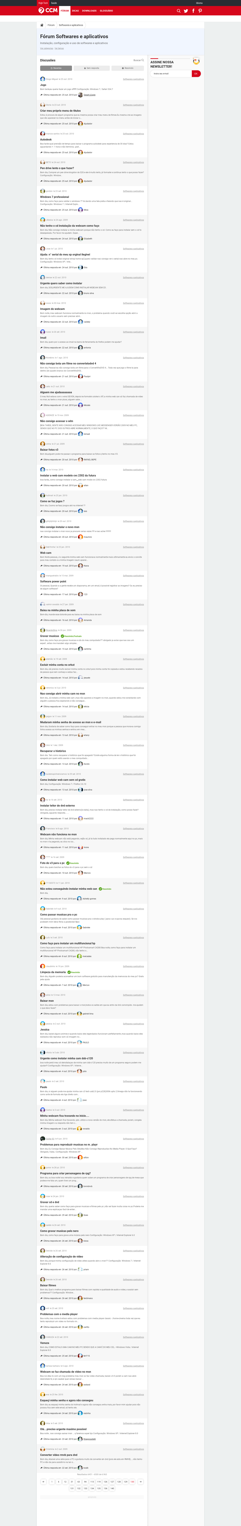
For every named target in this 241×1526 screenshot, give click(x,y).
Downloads (89, 10)
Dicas (75, 10)
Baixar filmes (48, 1285)
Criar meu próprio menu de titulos (60, 110)
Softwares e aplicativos (71, 25)
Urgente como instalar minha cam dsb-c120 (66, 1058)
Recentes (56, 68)
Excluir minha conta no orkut (57, 664)
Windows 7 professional (54, 197)
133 (85, 1488)
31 (72, 1482)
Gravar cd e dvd (49, 1202)
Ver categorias (46, 48)
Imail (43, 337)
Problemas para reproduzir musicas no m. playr (69, 1144)
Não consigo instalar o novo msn (59, 527)
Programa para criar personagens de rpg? (65, 1173)
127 (112, 1482)
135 (99, 1488)
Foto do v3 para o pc (52, 863)
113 (92, 1482)
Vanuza (44, 1343)
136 (105, 1488)
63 (78, 1482)
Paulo (43, 1087)
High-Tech (43, 3)
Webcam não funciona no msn (58, 834)
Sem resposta (91, 68)
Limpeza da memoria (53, 972)
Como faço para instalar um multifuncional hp (67, 943)
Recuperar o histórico (53, 751)
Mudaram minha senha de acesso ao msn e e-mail (70, 722)
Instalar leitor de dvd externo (57, 805)
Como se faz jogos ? (52, 501)
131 (72, 1488)
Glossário (106, 10)
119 (99, 1482)
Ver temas (59, 48)
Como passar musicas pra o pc (58, 914)
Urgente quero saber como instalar (61, 283)
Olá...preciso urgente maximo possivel (63, 1429)
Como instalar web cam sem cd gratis (62, 779)
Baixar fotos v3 (49, 449)
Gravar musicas (49, 636)
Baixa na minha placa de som (57, 610)
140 (112, 1488)
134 (92, 1488)
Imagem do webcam (52, 309)
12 (65, 1482)
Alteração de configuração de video (61, 1256)
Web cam (45, 552)
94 (85, 1482)
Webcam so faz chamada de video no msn (65, 1371)
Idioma (199, 3)
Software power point (53, 581)
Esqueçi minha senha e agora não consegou (66, 1400)
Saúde (54, 3)
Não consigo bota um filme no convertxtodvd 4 (68, 363)
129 (125, 1482)
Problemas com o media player (59, 1314)
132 (79, 1488)
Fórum (65, 10)
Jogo (43, 85)
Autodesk (46, 139)
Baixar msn (47, 1000)
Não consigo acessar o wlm (56, 421)
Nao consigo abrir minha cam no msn (62, 693)
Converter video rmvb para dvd (58, 1455)
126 (105, 1482)
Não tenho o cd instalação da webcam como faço (69, 225)
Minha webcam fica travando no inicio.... (64, 1115)
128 (119, 1482)
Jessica (44, 1029)
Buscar (139, 60)
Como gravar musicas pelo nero (59, 1231)
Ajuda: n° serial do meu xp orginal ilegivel (65, 254)
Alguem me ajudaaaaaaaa (56, 392)
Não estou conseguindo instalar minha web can (68, 888)
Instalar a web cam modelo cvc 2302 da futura (68, 475)
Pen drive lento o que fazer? (57, 168)
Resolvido (127, 68)
